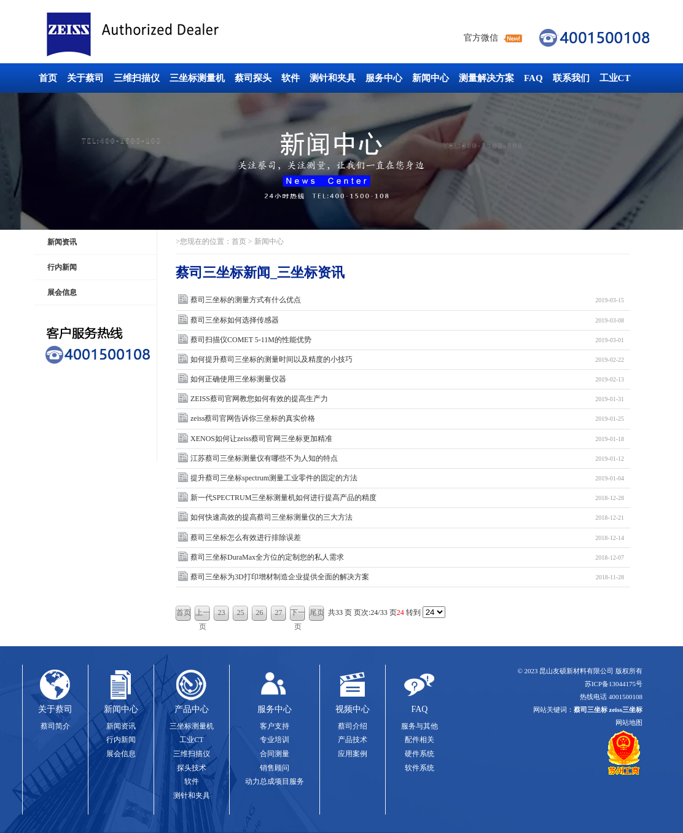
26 (259, 612)
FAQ (533, 78)
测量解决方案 (486, 78)
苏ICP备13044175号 (613, 683)
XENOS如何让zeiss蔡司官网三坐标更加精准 (407, 439)
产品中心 (191, 709)
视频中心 (352, 709)
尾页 (317, 612)
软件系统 (419, 768)
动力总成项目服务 (274, 781)
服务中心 (383, 78)
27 (279, 612)
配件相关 (419, 739)
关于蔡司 (85, 78)
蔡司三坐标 (160, 34)
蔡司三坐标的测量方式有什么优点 (407, 300)
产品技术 (352, 739)
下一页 (298, 614)
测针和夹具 (333, 78)
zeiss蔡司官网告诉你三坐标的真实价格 (407, 418)
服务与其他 (419, 726)
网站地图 (628, 722)
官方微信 (481, 37)
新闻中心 (430, 78)
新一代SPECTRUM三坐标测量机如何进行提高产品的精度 (407, 498)
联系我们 (571, 78)
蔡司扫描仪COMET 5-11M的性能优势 (407, 340)
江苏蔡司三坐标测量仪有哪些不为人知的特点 (407, 458)
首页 (48, 78)
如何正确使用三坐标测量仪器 (407, 379)
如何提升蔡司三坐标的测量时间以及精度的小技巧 (407, 360)
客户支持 (274, 726)
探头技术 (191, 768)
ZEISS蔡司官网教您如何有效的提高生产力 (407, 399)
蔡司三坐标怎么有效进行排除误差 (407, 538)
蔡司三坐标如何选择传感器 (407, 320)
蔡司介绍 (352, 726)
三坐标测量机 (197, 78)
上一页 (202, 614)
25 (240, 612)
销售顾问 (274, 768)
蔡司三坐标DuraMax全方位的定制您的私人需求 (407, 557)
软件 (290, 78)
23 (221, 612)
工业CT (615, 78)
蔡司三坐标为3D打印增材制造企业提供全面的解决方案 (407, 577)
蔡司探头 (253, 78)
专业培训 (274, 739)
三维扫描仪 (137, 78)
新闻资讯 (62, 242)
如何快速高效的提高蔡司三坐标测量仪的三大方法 (407, 517)
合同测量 (274, 753)
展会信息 (62, 292)
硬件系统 (419, 753)
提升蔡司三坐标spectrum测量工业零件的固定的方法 (407, 478)
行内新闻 (62, 267)
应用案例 (352, 753)
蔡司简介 (55, 726)
